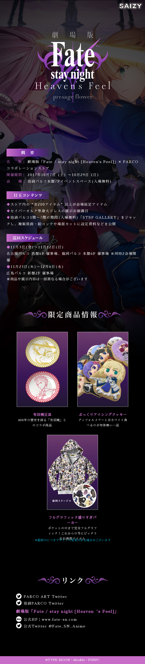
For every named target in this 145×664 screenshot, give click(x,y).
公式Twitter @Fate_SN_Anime (51, 626)
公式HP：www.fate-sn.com (46, 619)
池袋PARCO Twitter (40, 603)
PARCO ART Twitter (41, 596)
